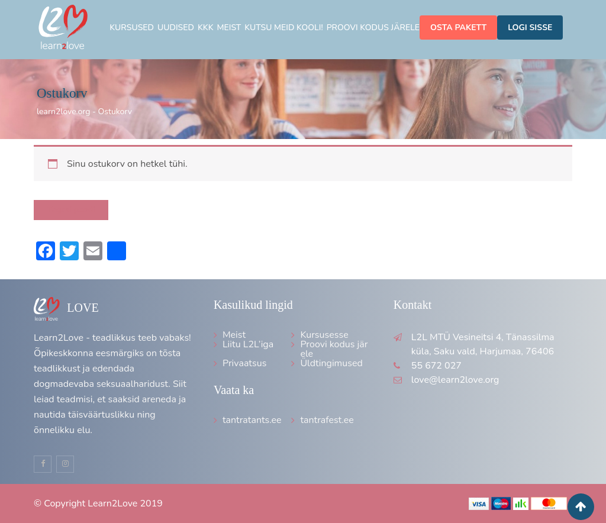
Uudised (175, 27)
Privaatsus (244, 363)
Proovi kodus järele (373, 27)
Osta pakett (458, 27)
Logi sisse (530, 27)
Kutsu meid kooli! (283, 27)
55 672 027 (436, 365)
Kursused (131, 27)
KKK (206, 27)
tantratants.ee (252, 420)
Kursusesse (324, 334)
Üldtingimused (331, 363)
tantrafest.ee (326, 420)
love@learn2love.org (455, 379)
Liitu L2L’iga (248, 344)
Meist (229, 27)
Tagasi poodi (71, 209)
